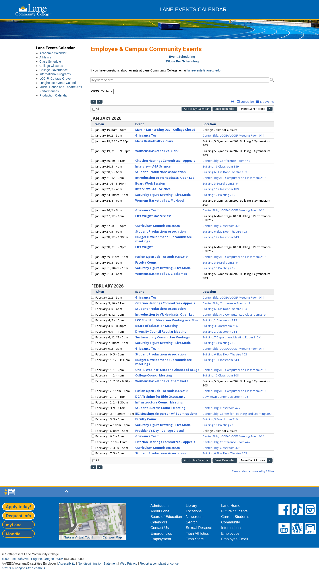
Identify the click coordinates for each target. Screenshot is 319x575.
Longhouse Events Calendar (59, 83)
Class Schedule (50, 61)
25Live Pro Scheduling (182, 61)
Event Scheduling (182, 56)
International (231, 528)
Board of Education (166, 517)
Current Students (235, 517)
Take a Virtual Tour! (78, 537)
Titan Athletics (197, 533)
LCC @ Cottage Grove (55, 78)
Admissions (159, 506)
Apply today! (18, 506)
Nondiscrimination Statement (97, 563)
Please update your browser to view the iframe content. (182, 80)
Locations (194, 511)
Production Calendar (53, 95)
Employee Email (234, 539)
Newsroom (194, 517)
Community (230, 522)
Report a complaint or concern (161, 563)
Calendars (158, 522)
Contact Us (159, 528)
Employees (230, 533)
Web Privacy (128, 563)
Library (191, 506)
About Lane (159, 511)
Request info (18, 515)
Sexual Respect (199, 528)
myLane (13, 525)
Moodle (13, 534)
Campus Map (112, 537)
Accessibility (66, 563)
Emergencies (161, 533)
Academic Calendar (52, 53)
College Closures (51, 66)
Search (191, 522)
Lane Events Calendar (55, 48)
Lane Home (230, 506)
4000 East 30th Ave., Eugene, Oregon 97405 (32, 559)
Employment (160, 539)
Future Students (234, 511)
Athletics (45, 57)
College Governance (53, 70)
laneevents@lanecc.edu (204, 70)
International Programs (55, 74)
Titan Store (195, 539)
